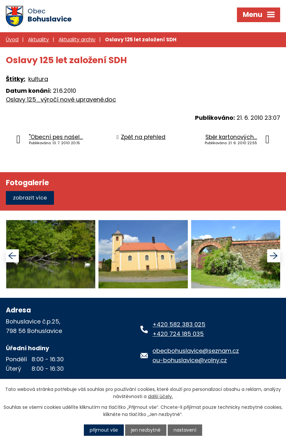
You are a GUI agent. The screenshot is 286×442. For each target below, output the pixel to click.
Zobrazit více (30, 197)
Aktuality (38, 39)
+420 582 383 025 (178, 324)
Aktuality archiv (77, 39)
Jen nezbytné (146, 430)
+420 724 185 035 (178, 334)
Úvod (12, 39)
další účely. (160, 396)
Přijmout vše (104, 430)
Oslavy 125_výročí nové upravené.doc (61, 99)
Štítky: (15, 79)
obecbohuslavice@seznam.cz (195, 351)
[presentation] (12, 255)
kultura (38, 79)
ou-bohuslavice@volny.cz (189, 360)
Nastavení (185, 430)
